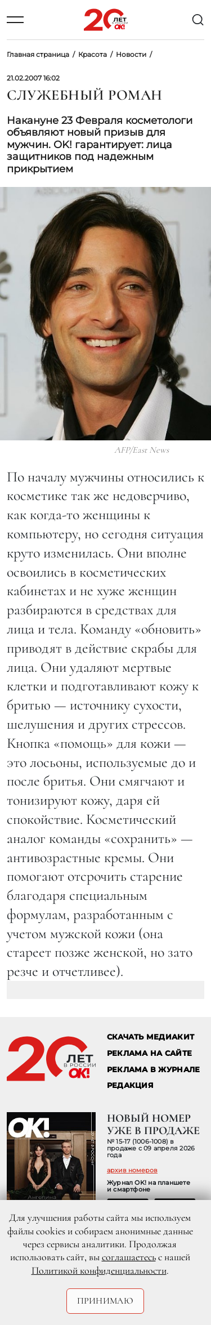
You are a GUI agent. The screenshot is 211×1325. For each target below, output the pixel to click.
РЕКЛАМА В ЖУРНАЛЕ (153, 1069)
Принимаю (105, 1300)
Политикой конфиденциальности (99, 1270)
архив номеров (132, 1170)
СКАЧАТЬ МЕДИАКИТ (150, 1037)
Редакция (130, 1085)
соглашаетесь (129, 1257)
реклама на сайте (149, 1053)
